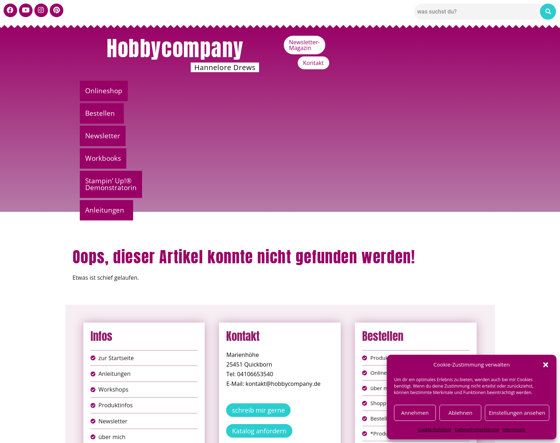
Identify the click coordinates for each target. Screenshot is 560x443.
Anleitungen (448, 90)
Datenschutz (288, 424)
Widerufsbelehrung (255, 432)
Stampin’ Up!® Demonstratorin (359, 90)
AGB (320, 424)
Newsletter (216, 90)
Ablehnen (460, 412)
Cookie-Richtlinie (434, 430)
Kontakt (464, 42)
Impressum (514, 430)
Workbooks (271, 90)
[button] (545, 364)
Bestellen (160, 90)
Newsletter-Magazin (412, 42)
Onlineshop (107, 90)
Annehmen (415, 412)
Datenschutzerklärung (477, 430)
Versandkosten (311, 432)
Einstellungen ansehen (517, 412)
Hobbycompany (175, 48)
